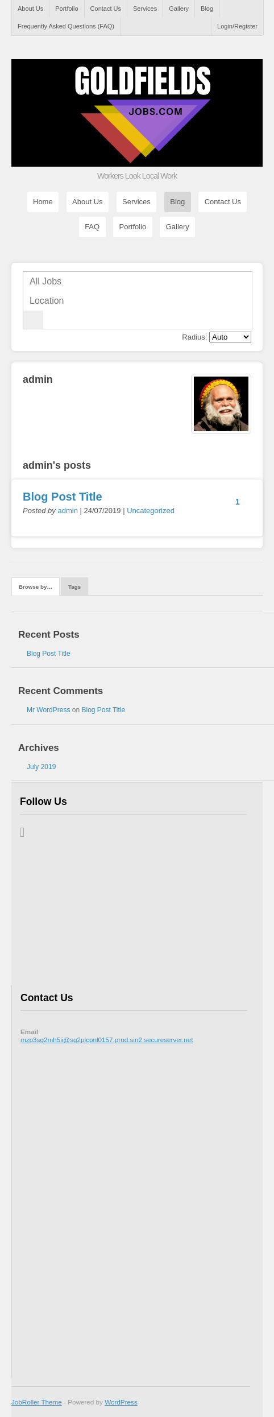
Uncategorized (151, 510)
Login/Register (237, 26)
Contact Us (105, 8)
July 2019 (41, 767)
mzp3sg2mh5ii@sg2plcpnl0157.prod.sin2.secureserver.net (106, 1039)
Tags (74, 587)
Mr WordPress (48, 710)
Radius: (194, 337)
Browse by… (35, 587)
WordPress (121, 1402)
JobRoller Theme (36, 1402)
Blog (207, 8)
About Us (30, 8)
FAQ (92, 227)
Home (43, 202)
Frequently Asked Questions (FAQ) (66, 26)
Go (33, 320)
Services (145, 8)
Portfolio (66, 8)
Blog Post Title (62, 496)
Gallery (179, 8)
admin (67, 510)
